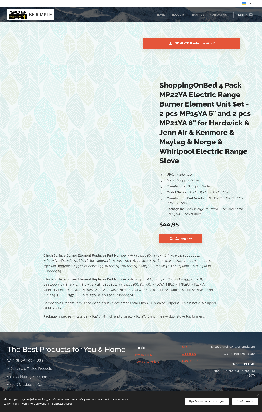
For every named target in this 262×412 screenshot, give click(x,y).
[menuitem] (159, 14)
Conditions (153, 361)
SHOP (186, 347)
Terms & (140, 361)
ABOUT (187, 354)
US (194, 354)
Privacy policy (143, 354)
